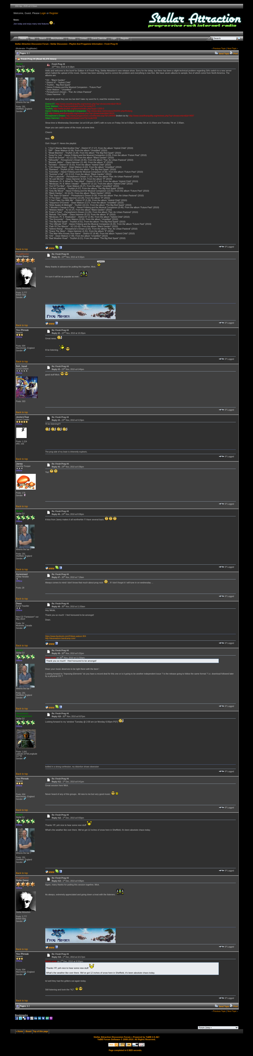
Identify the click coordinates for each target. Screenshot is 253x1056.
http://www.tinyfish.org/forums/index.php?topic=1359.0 (79, 108)
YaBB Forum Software (108, 1039)
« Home (19, 1031)
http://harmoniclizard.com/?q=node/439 (78, 118)
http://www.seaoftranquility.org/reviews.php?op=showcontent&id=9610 (88, 104)
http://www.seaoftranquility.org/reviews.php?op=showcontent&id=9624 (81, 113)
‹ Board (28, 1031)
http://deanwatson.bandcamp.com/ (60, 638)
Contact (83, 38)
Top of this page (40, 1031)
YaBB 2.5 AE (152, 1037)
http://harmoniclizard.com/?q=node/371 (77, 106)
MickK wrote (51, 961)
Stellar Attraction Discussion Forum (32, 44)
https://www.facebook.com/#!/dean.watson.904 (65, 636)
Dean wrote (50, 657)
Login (43, 13)
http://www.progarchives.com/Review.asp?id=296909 (91, 115)
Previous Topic (219, 48)
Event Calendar (99, 38)
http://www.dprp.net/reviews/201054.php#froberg (109, 111)
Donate (71, 38)
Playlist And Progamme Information (86, 44)
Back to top (22, 249)
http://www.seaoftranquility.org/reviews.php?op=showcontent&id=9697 (161, 115)
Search (42, 38)
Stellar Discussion (59, 44)
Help (32, 38)
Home (23, 38)
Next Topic (232, 48)
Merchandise (57, 38)
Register (53, 13)
